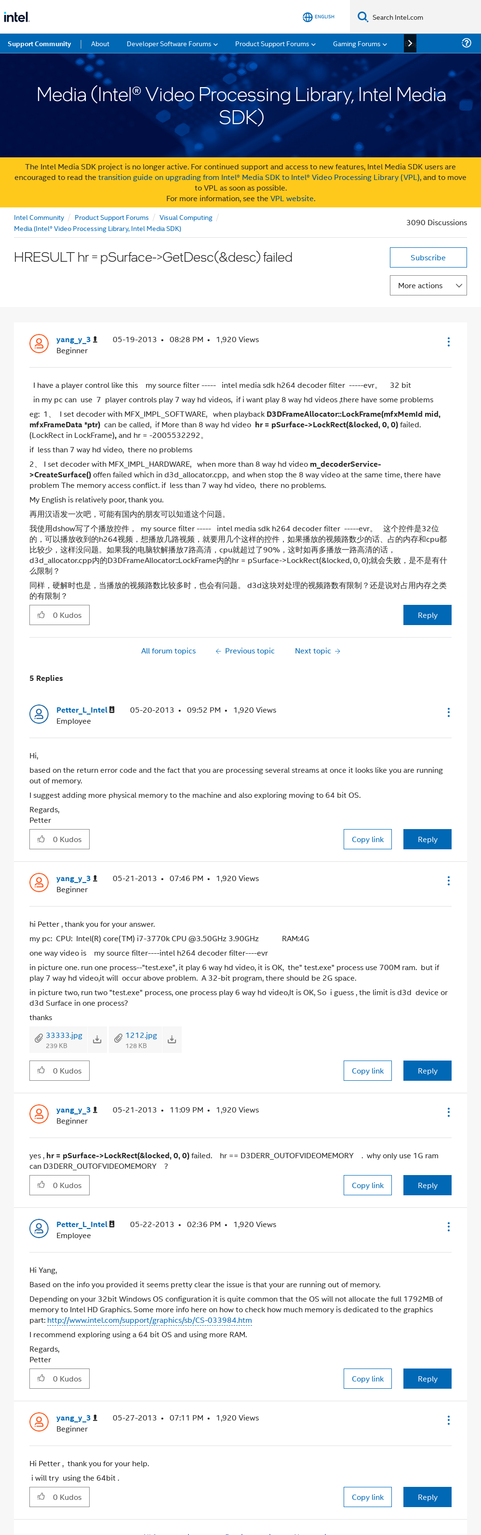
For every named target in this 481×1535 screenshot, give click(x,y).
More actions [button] (420, 285)
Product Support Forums (112, 217)
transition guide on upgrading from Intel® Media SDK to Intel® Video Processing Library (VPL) (259, 176)
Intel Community (39, 217)
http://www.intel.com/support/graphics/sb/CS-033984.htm (149, 1319)
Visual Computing (186, 217)
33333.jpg (64, 1034)
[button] (447, 341)
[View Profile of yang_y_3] (76, 339)
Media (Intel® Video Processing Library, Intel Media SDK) (97, 228)
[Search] (363, 17)
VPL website (292, 198)
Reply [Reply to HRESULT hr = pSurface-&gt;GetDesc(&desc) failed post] (428, 614)
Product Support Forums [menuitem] (272, 43)
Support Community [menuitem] (39, 43)
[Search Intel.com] (425, 16)
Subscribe (428, 257)
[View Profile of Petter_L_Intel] (85, 710)
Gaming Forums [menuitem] (357, 43)
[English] (318, 17)
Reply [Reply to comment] (428, 838)
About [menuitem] (100, 43)
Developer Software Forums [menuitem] (169, 43)
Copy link (368, 838)
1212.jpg (141, 1034)
